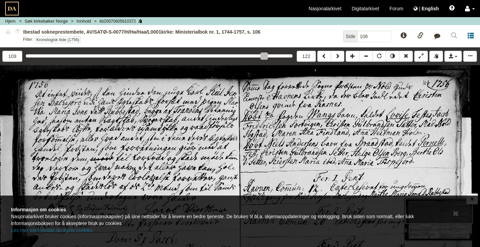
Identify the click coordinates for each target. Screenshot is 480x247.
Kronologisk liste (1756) (57, 39)
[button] (470, 8)
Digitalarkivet (365, 8)
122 (306, 56)
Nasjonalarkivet (325, 8)
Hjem (10, 21)
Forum (396, 8)
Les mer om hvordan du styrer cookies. (52, 230)
